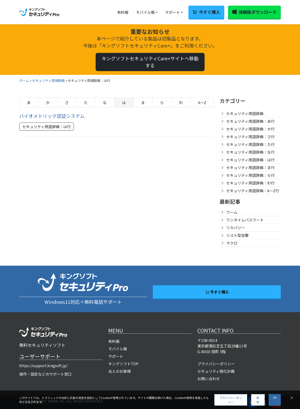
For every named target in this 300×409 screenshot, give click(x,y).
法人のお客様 (119, 371)
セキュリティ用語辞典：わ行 (250, 183)
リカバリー (235, 227)
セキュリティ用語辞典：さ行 (250, 136)
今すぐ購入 (209, 12)
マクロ (231, 243)
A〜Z (202, 102)
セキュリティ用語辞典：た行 (250, 144)
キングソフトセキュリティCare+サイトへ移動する (150, 62)
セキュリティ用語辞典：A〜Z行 (252, 190)
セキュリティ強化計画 (216, 371)
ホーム (24, 80)
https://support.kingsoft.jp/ (43, 365)
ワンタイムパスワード (245, 220)
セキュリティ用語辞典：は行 (46, 126)
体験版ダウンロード (258, 12)
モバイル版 (145, 12)
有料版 (122, 12)
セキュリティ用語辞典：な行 (250, 152)
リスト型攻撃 (237, 235)
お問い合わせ (208, 378)
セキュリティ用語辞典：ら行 (250, 175)
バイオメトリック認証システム (52, 115)
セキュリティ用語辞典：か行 (250, 129)
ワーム (231, 212)
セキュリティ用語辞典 (48, 80)
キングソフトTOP (123, 363)
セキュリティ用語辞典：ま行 (250, 167)
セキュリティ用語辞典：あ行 (250, 121)
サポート (172, 12)
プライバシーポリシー (216, 363)
